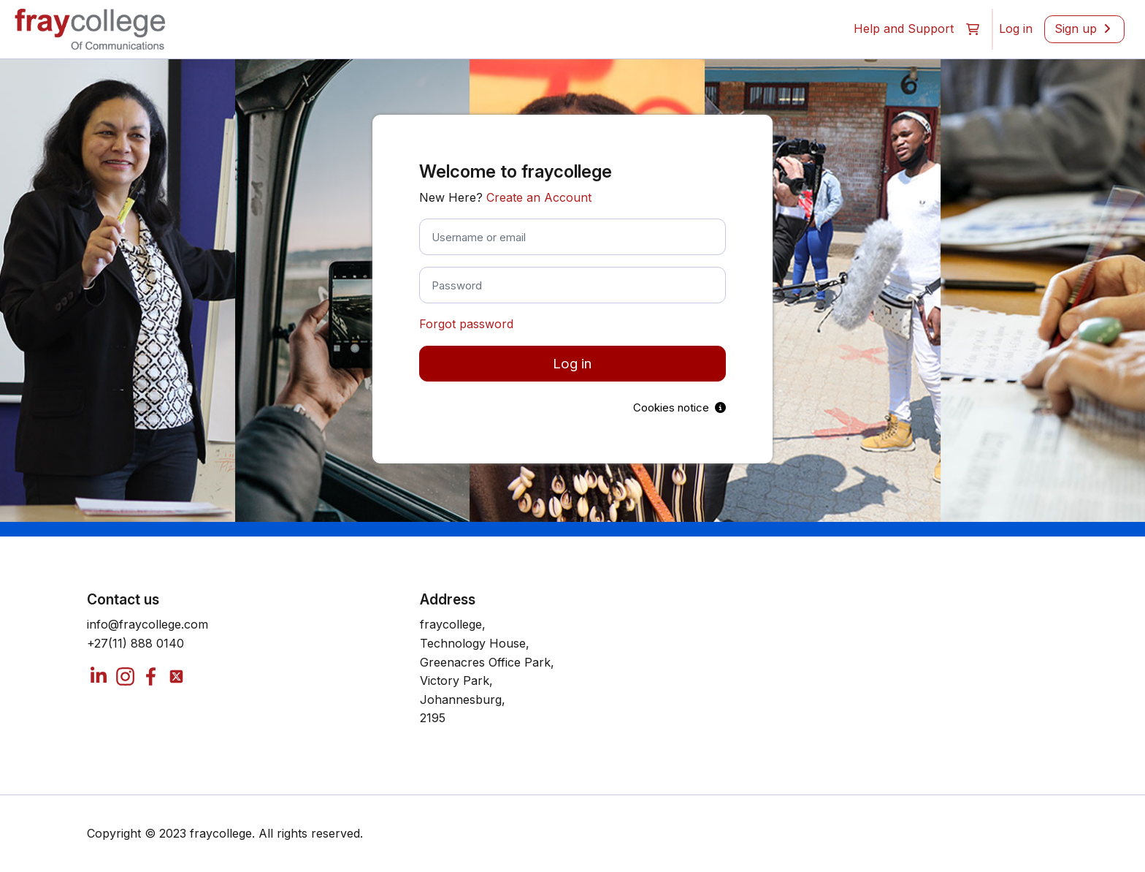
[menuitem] (1015, 29)
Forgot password (466, 323)
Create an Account (538, 197)
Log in (572, 363)
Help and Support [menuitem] (904, 28)
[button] (973, 29)
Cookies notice (679, 407)
